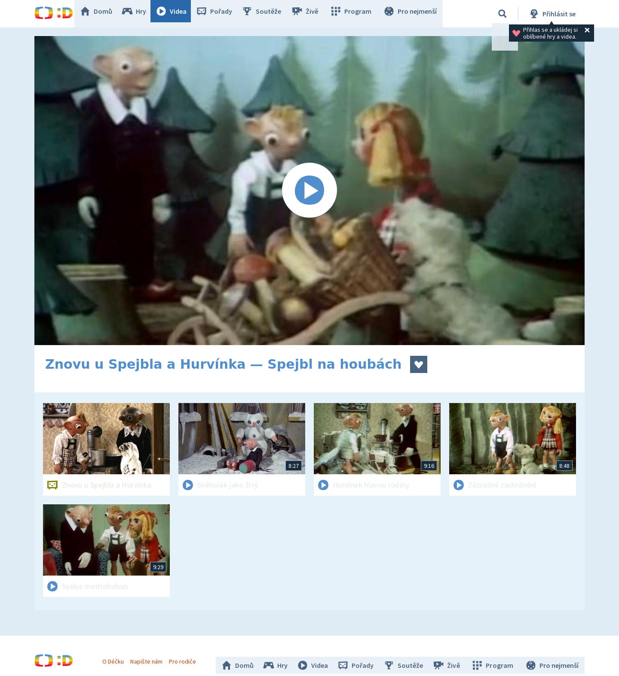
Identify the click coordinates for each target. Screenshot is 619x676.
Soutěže (269, 13)
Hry (141, 13)
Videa (179, 13)
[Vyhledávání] (502, 13)
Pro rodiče (186, 658)
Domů (103, 13)
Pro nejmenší (412, 13)
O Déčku (117, 658)
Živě (311, 13)
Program (355, 13)
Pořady (221, 13)
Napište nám (150, 658)
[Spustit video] (309, 190)
